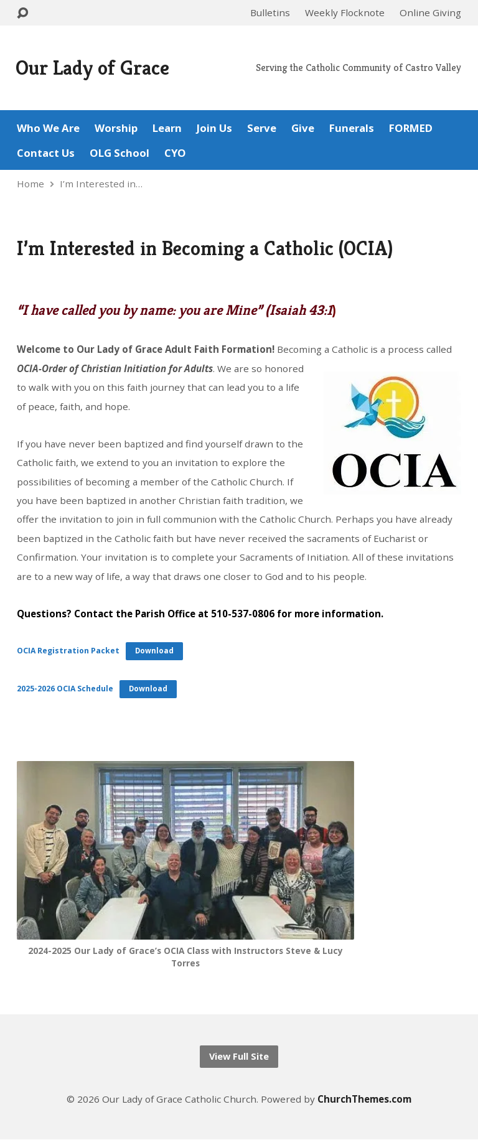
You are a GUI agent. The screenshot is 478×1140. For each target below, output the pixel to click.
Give (302, 128)
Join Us (214, 128)
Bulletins (270, 12)
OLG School (119, 153)
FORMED (411, 128)
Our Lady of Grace (92, 67)
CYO (175, 153)
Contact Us (46, 153)
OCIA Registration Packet (68, 650)
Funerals (351, 128)
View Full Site (239, 1056)
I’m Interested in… (101, 183)
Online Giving (430, 12)
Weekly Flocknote (345, 12)
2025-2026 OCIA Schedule (65, 688)
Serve (261, 128)
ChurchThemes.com (364, 1099)
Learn (167, 128)
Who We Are (48, 128)
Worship (116, 128)
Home (30, 183)
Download (154, 650)
